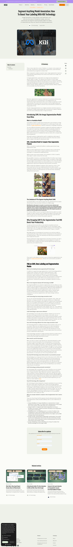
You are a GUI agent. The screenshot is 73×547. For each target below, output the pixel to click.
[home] (5, 5)
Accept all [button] (5, 542)
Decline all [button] (12, 542)
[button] (21, 5)
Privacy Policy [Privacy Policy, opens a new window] (4, 533)
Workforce (27, 4)
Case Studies (51, 4)
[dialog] (8, 534)
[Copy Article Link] (66, 74)
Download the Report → (62, 1)
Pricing (45, 4)
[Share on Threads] (66, 68)
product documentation (37, 258)
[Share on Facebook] (66, 66)
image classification (36, 125)
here (40, 378)
